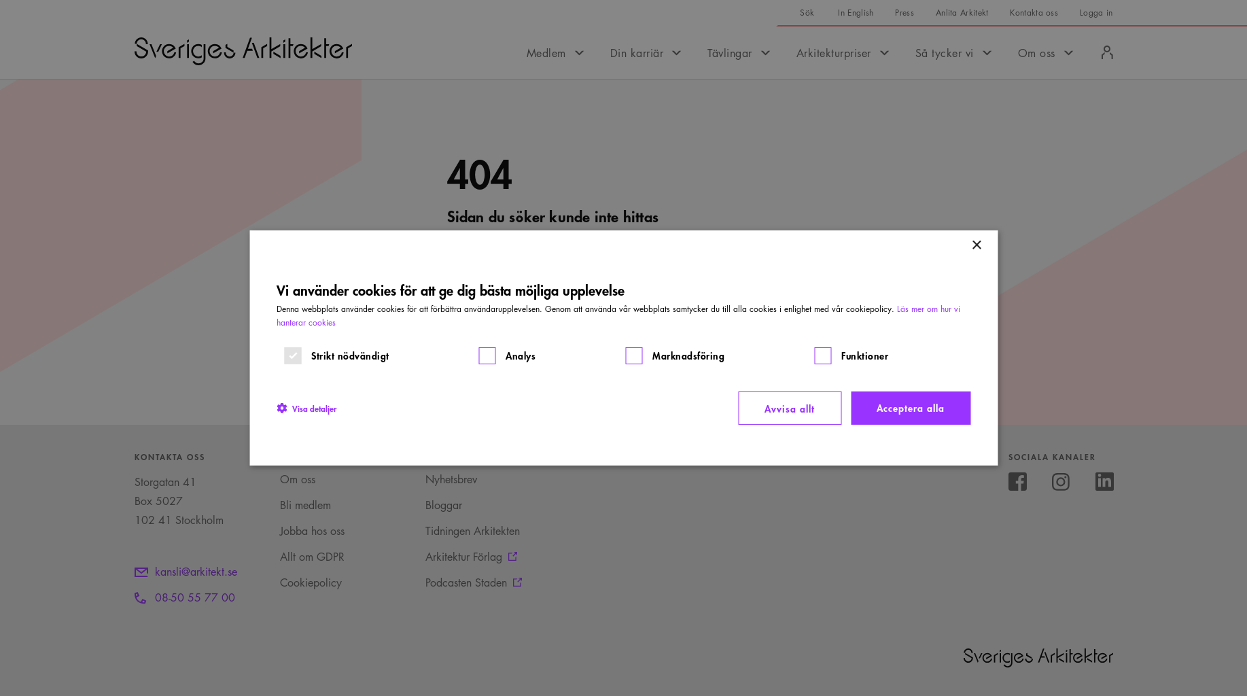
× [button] (976, 246)
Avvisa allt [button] (790, 408)
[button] (306, 408)
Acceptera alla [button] (911, 407)
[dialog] (623, 348)
